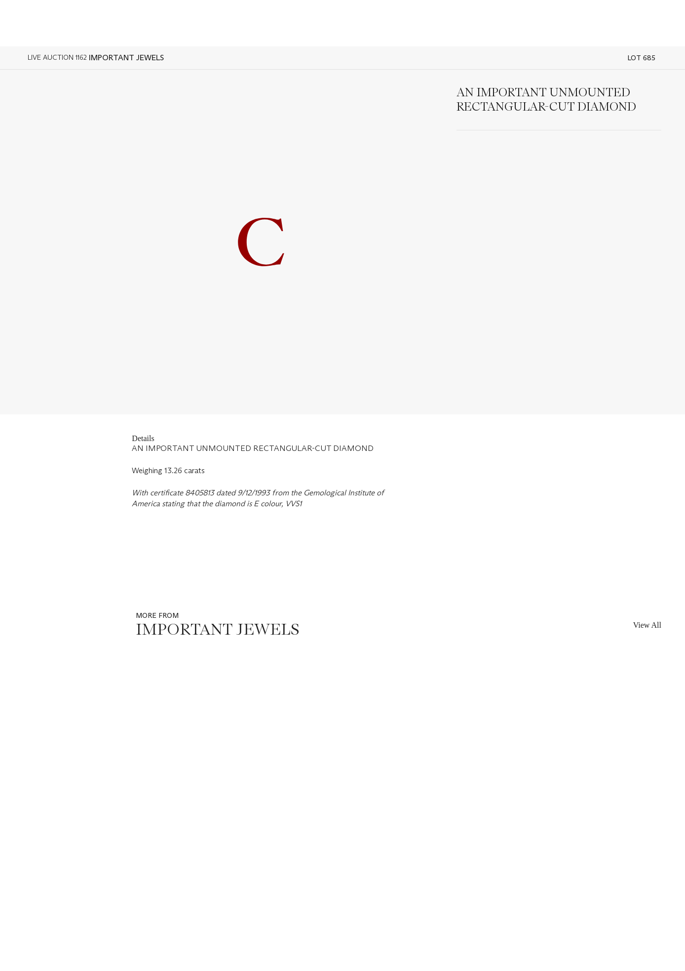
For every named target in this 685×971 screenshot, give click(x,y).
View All (647, 625)
